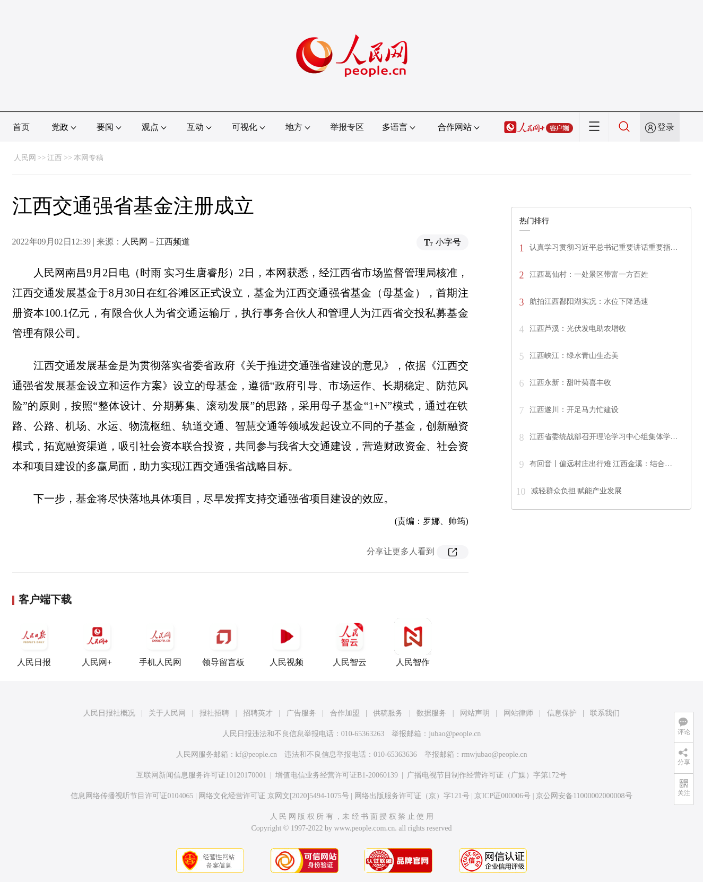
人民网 (25, 158)
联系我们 (605, 713)
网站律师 (518, 713)
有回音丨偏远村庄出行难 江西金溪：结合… (601, 464)
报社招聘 (214, 713)
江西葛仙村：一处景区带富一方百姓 (589, 274)
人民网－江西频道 (156, 241)
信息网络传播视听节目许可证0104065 (132, 796)
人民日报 (34, 642)
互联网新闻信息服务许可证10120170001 (201, 775)
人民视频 (286, 642)
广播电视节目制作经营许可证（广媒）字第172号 (487, 775)
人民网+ (97, 642)
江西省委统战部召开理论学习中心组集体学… (604, 437)
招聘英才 (258, 713)
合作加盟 (345, 713)
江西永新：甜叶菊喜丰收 (570, 383)
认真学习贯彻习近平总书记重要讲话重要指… (604, 247)
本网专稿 (88, 158)
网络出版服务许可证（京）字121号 (412, 796)
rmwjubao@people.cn (494, 754)
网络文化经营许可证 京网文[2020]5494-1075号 (273, 796)
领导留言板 (223, 642)
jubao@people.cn (455, 734)
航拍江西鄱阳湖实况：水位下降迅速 (589, 301)
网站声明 (475, 713)
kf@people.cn (256, 754)
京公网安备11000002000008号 (584, 796)
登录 (665, 127)
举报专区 (347, 127)
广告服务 (301, 713)
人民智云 (349, 642)
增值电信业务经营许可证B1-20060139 (336, 775)
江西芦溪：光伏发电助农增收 (578, 329)
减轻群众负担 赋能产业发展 (576, 491)
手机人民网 (160, 642)
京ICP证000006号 (502, 796)
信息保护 (562, 713)
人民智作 (412, 642)
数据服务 (431, 713)
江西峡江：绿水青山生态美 (574, 356)
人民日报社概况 (109, 713)
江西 (54, 158)
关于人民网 (167, 713)
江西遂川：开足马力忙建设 (574, 410)
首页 (21, 127)
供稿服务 (388, 713)
